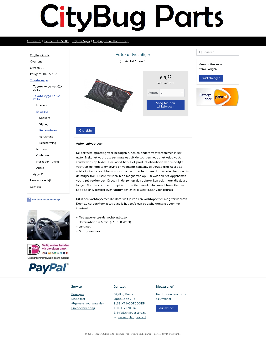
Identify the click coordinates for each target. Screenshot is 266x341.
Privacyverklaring (83, 308)
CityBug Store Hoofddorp (110, 41)
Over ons (36, 61)
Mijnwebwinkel (173, 334)
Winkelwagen (211, 78)
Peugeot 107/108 (56, 41)
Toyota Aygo (81, 41)
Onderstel (43, 155)
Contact (35, 186)
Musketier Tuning (47, 161)
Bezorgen (77, 294)
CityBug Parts (39, 55)
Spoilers (44, 118)
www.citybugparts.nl (132, 317)
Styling (44, 124)
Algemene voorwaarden (87, 303)
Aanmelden (167, 308)
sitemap (120, 334)
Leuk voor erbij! (40, 180)
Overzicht (85, 130)
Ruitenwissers (48, 130)
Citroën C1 (34, 41)
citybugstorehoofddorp (43, 199)
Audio (40, 168)
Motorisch (42, 149)
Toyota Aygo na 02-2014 (47, 97)
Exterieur (42, 111)
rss (127, 334)
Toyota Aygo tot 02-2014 (48, 88)
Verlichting (46, 136)
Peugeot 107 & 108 (43, 74)
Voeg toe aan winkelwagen (165, 104)
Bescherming (47, 143)
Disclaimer (78, 299)
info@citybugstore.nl (131, 312)
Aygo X (38, 174)
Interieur (42, 105)
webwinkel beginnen (141, 334)
